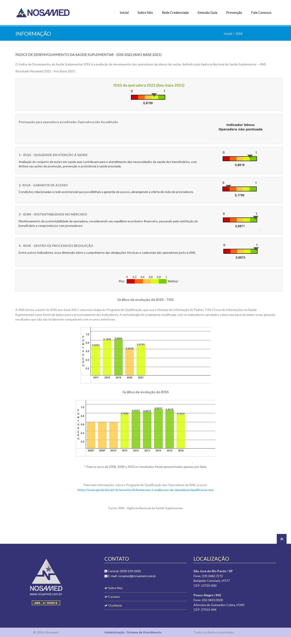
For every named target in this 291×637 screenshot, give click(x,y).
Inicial (124, 10)
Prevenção (234, 10)
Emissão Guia (207, 10)
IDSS (239, 33)
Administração (114, 632)
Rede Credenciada (175, 10)
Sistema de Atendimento (144, 632)
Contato (112, 596)
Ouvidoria (113, 605)
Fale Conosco (261, 10)
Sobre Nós (145, 10)
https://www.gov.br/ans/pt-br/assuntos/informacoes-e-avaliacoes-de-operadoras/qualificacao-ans (145, 490)
